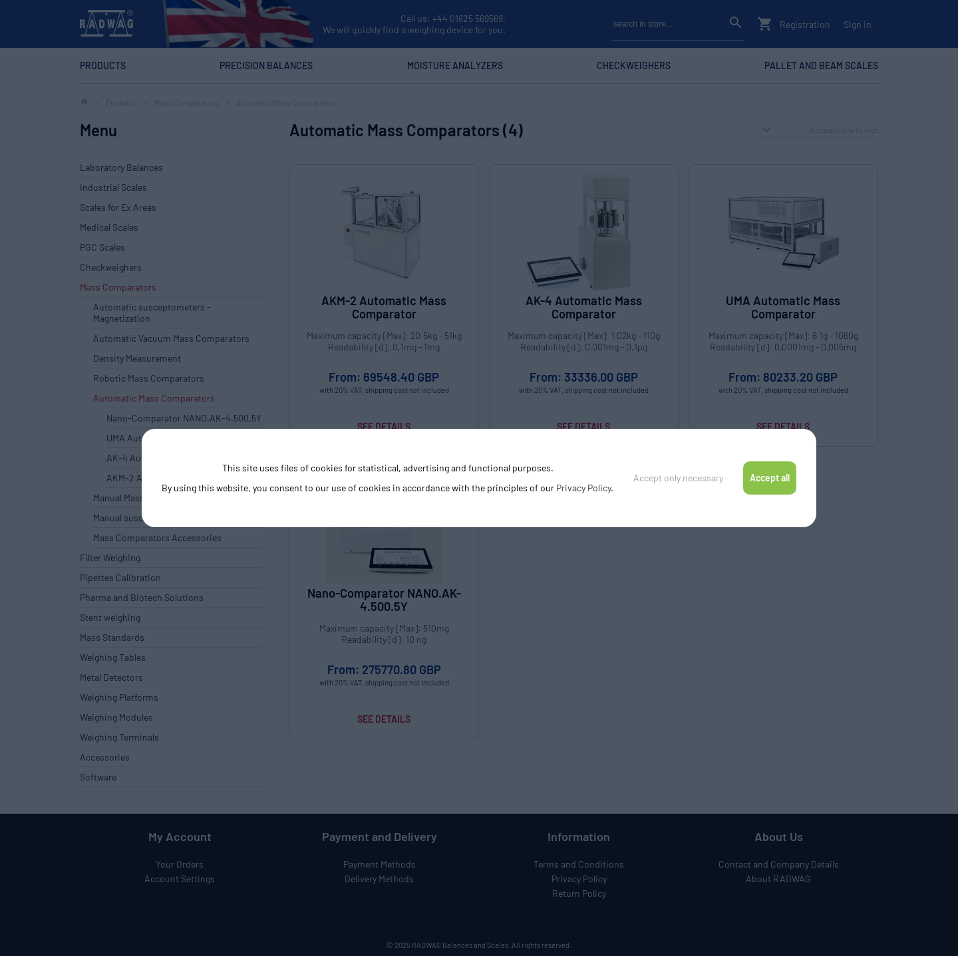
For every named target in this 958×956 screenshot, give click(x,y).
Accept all (770, 477)
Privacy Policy (583, 487)
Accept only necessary (678, 477)
